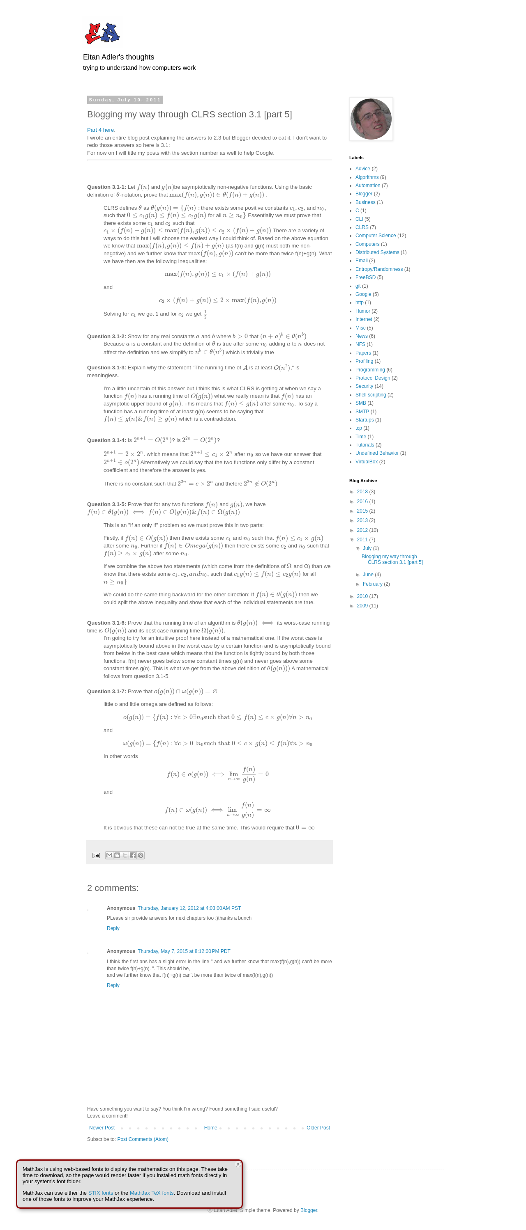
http (359, 302)
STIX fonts (100, 1193)
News (361, 336)
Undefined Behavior (377, 453)
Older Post (318, 1128)
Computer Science (375, 235)
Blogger (363, 194)
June (369, 574)
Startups (364, 420)
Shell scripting (370, 395)
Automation (368, 185)
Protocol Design (372, 378)
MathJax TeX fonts (152, 1193)
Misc (360, 328)
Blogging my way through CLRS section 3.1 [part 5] (392, 559)
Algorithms (367, 177)
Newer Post (102, 1128)
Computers (367, 244)
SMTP (362, 412)
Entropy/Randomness (379, 269)
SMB (360, 403)
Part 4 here (100, 130)
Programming (370, 370)
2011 (363, 540)
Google (363, 294)
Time (360, 437)
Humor (362, 311)
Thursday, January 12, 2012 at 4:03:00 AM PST (189, 908)
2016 (363, 501)
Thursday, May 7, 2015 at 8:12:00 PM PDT (184, 951)
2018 (363, 492)
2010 (363, 596)
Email (361, 260)
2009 (363, 606)
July (368, 548)
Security (364, 386)
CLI (359, 219)
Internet (363, 319)
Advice (362, 169)
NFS (360, 344)
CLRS (362, 227)
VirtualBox (366, 462)
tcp (358, 428)
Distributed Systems (377, 252)
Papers (363, 353)
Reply (113, 928)
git (358, 286)
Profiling (364, 361)
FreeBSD (365, 277)
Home (210, 1128)
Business (365, 202)
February (373, 584)
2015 (363, 511)
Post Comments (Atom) (142, 1139)
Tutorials (364, 445)
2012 (363, 530)
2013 (363, 520)
